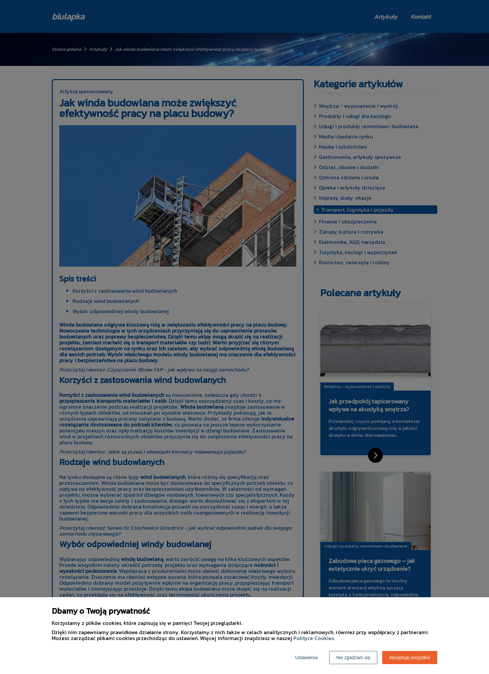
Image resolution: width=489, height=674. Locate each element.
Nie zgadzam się (353, 657)
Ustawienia (306, 657)
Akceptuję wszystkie (409, 657)
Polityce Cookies (313, 638)
